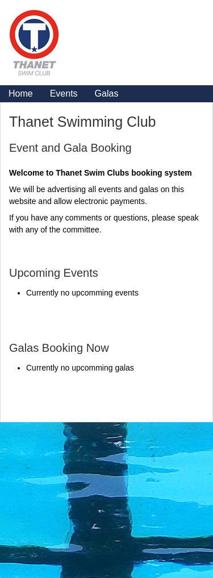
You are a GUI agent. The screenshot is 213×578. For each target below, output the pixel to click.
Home (21, 93)
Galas (107, 93)
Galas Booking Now (59, 348)
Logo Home (65, 37)
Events (64, 93)
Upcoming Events (53, 273)
